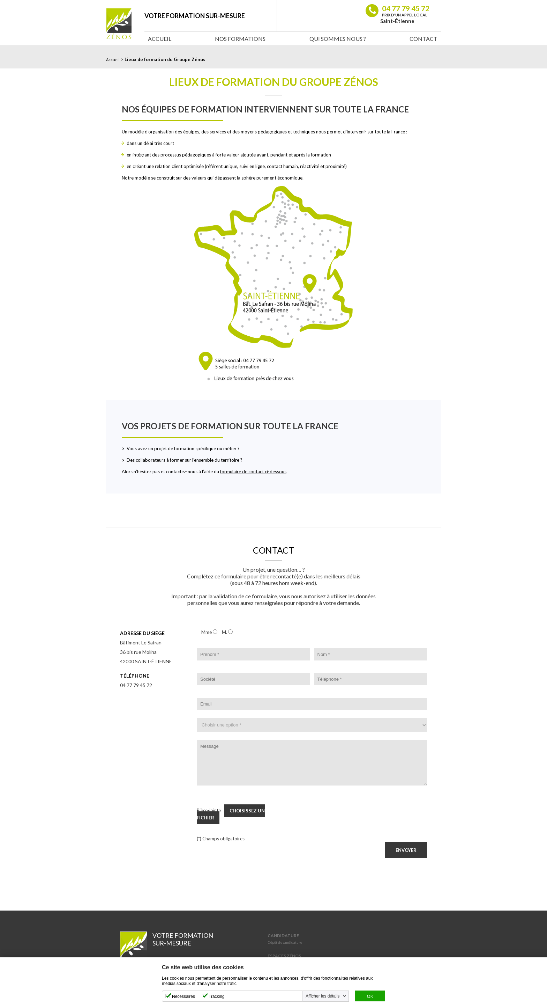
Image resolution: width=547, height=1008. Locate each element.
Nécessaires (183, 996)
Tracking (217, 996)
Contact (423, 38)
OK (370, 996)
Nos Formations (240, 38)
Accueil (159, 38)
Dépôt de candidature (285, 942)
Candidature (283, 935)
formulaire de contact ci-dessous (253, 471)
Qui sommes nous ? (337, 38)
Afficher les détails (322, 996)
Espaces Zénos (284, 955)
